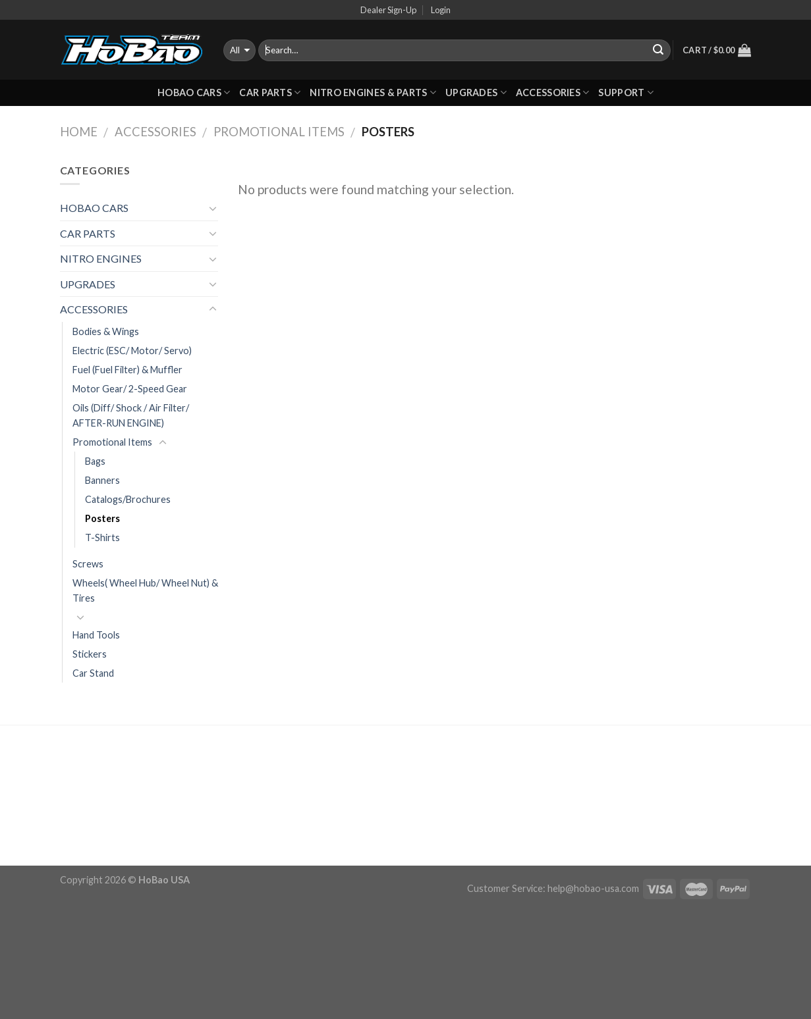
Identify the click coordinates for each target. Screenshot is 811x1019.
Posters (102, 518)
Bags (95, 461)
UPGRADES (476, 92)
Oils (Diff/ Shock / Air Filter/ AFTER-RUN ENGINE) (130, 415)
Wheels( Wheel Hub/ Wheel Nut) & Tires (145, 590)
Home (79, 131)
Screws (87, 563)
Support (626, 92)
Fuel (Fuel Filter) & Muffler (127, 369)
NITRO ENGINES (101, 258)
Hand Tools (96, 634)
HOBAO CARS (193, 92)
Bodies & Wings (105, 331)
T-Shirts (102, 537)
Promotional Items (279, 131)
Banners (102, 480)
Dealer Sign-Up (388, 10)
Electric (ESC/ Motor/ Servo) (132, 350)
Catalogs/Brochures (128, 499)
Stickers (89, 654)
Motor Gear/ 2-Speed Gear (129, 388)
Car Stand (93, 673)
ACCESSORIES (553, 92)
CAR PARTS (269, 92)
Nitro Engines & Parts (373, 92)
